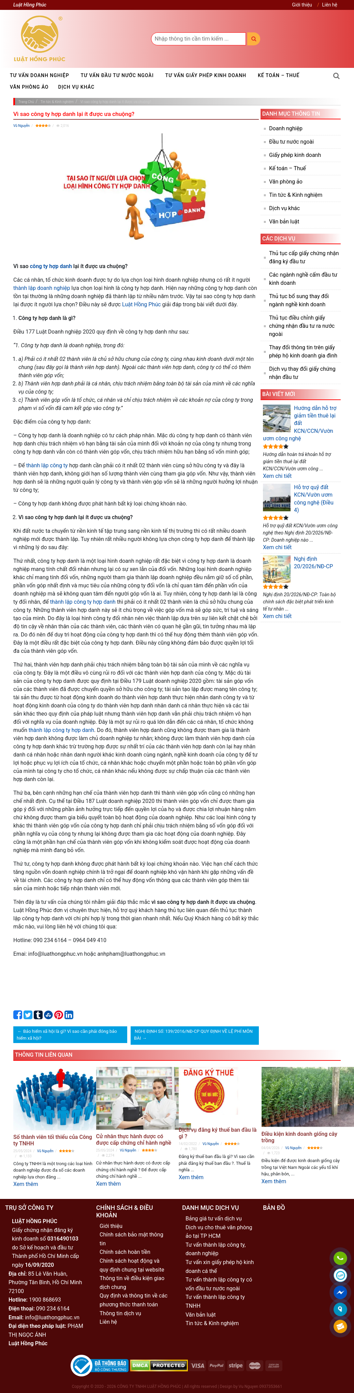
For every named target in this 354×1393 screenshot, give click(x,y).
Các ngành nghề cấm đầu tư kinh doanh (303, 279)
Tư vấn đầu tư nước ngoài (117, 75)
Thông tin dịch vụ (120, 1313)
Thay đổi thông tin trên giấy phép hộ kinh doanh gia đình (303, 351)
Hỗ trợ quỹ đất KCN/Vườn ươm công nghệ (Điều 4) (298, 498)
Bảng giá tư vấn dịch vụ (214, 1218)
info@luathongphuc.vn (52, 1317)
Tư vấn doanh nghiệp (39, 75)
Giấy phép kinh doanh (295, 155)
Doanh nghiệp (286, 128)
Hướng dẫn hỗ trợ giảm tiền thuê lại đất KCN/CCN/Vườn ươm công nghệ (299, 423)
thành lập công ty (47, 465)
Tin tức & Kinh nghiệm (295, 195)
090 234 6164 (53, 1308)
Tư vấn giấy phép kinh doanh (205, 75)
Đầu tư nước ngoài (291, 141)
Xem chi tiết (277, 476)
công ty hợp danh (51, 266)
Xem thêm (25, 1184)
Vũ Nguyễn (21, 126)
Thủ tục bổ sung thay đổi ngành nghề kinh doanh (299, 300)
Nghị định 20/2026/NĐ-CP (298, 569)
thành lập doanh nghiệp (41, 288)
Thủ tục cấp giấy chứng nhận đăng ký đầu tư (304, 257)
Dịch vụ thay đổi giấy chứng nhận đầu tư (302, 373)
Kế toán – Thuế (278, 75)
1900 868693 (45, 1299)
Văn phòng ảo (29, 87)
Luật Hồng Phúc (141, 304)
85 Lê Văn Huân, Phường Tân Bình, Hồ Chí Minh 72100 (45, 1282)
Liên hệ (329, 5)
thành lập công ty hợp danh (83, 602)
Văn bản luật (284, 221)
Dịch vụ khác (76, 87)
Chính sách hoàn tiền (125, 1252)
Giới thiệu (302, 5)
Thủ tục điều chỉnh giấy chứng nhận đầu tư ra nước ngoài (302, 325)
